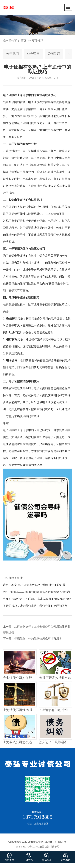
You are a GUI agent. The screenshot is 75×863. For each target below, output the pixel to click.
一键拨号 (28, 856)
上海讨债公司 (52, 846)
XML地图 (39, 846)
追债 (20, 577)
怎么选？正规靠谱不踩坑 (56, 742)
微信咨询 (47, 856)
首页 (23, 40)
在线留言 (65, 856)
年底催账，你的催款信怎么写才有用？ (38, 638)
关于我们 (12, 53)
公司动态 (54, 53)
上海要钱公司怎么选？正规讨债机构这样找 (33, 742)
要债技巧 (37, 40)
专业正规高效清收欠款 (55, 678)
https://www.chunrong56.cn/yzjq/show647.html (38, 591)
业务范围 (33, 53)
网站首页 (9, 856)
